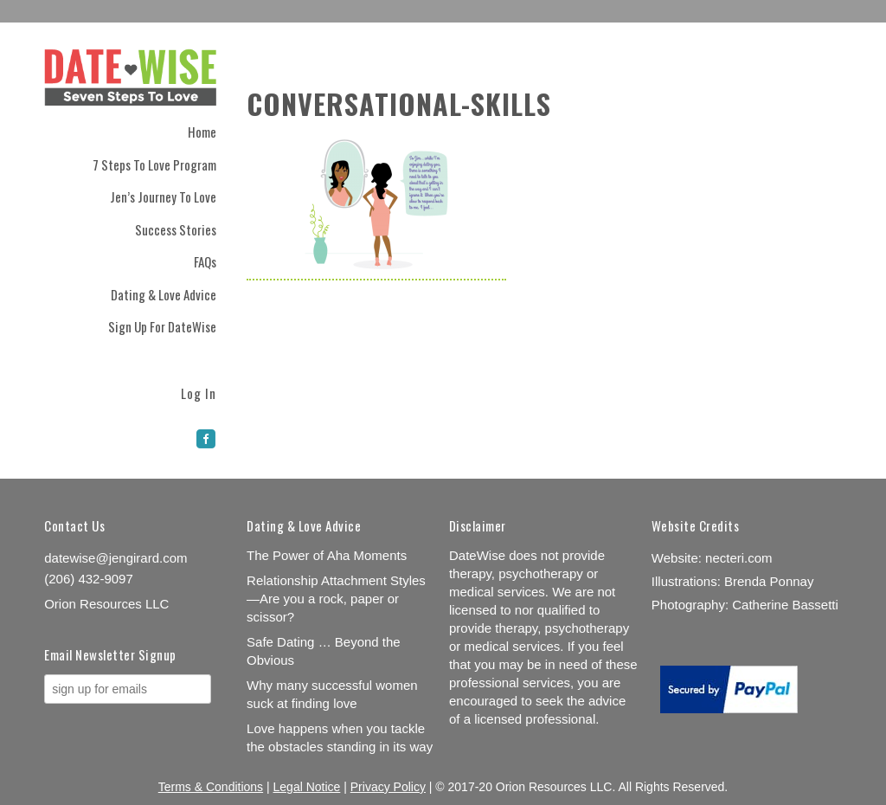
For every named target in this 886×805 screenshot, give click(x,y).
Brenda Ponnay (768, 581)
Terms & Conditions (210, 787)
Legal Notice (307, 787)
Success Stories (175, 229)
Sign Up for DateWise (162, 326)
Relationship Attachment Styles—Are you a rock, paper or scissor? (336, 598)
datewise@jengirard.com (115, 558)
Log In (198, 391)
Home (202, 131)
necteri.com (739, 558)
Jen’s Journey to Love (163, 196)
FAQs (205, 261)
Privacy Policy (388, 787)
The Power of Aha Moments (327, 555)
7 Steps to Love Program (154, 164)
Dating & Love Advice (163, 294)
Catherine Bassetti (785, 604)
